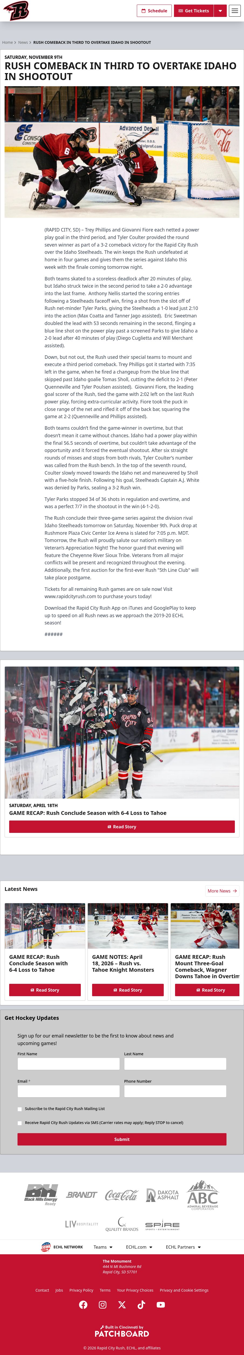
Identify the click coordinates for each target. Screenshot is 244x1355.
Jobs (59, 1290)
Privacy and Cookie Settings (184, 1290)
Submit (122, 1140)
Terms (105, 1290)
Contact (42, 1290)
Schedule (154, 11)
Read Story (122, 827)
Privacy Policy (81, 1290)
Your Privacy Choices (135, 1290)
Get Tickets (194, 11)
